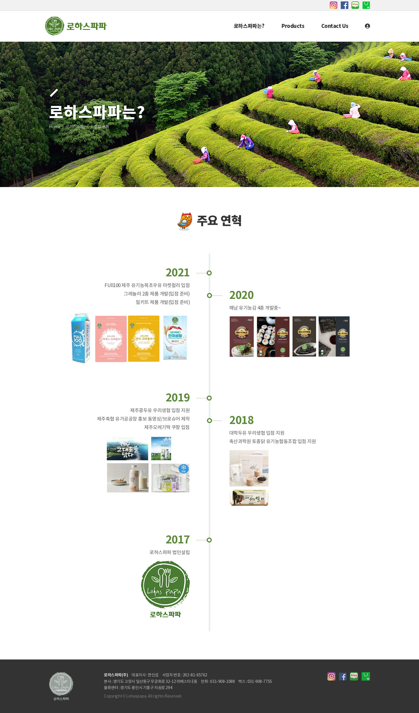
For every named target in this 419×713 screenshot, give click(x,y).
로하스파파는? (249, 26)
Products (292, 26)
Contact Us (334, 26)
